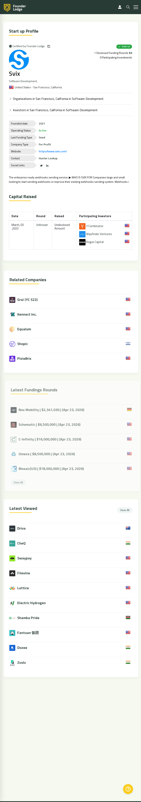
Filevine (25, 573)
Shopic (20, 344)
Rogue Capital (91, 242)
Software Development (23, 81)
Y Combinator (91, 226)
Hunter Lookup (48, 158)
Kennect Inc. (24, 315)
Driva (23, 528)
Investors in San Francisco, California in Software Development (55, 110)
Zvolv (23, 662)
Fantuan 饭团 (29, 632)
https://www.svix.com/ (53, 151)
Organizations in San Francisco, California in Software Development (58, 98)
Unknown (42, 225)
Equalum (22, 329)
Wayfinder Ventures (95, 234)
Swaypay (26, 558)
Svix (14, 73)
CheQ (23, 543)
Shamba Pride (30, 617)
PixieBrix (22, 359)
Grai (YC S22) (25, 300)
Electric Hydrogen (33, 603)
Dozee (24, 647)
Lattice (24, 588)
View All (126, 510)
